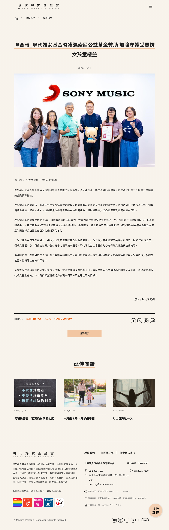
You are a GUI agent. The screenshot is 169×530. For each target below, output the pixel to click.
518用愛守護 (34, 319)
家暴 (48, 319)
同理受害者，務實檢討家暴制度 (34, 418)
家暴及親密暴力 (64, 319)
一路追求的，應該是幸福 (79, 418)
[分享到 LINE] (146, 320)
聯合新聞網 (148, 299)
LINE (114, 520)
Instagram (120, 520)
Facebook (126, 520)
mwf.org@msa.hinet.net (101, 484)
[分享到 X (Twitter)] (139, 320)
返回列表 (84, 333)
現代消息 (30, 18)
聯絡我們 (89, 453)
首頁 (16, 18)
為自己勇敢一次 (123, 418)
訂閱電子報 (107, 453)
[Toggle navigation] (150, 6)
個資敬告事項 (127, 453)
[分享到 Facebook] (133, 320)
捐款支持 (156, 511)
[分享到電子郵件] (152, 320)
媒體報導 (47, 18)
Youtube (133, 520)
